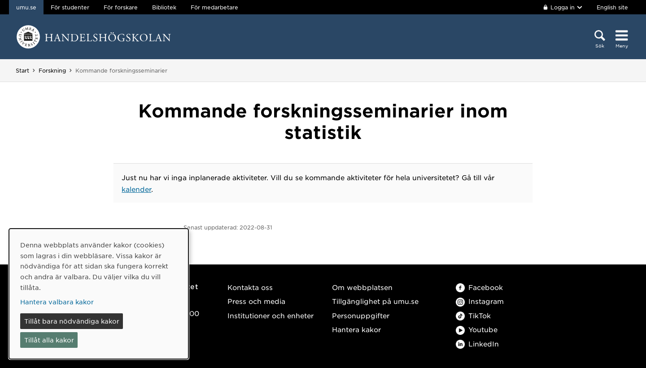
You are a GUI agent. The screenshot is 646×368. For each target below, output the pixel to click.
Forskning (52, 70)
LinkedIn (477, 343)
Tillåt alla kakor (49, 340)
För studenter (70, 7)
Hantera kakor (356, 329)
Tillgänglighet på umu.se (375, 301)
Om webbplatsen (362, 287)
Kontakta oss (250, 287)
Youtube (477, 329)
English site (612, 7)
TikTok (473, 315)
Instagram (480, 301)
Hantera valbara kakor (57, 302)
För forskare (121, 7)
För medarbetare (214, 7)
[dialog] (98, 294)
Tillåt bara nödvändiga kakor (71, 321)
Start (22, 70)
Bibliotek (164, 7)
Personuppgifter (360, 315)
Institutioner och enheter (270, 315)
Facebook (479, 287)
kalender (136, 189)
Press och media (256, 301)
